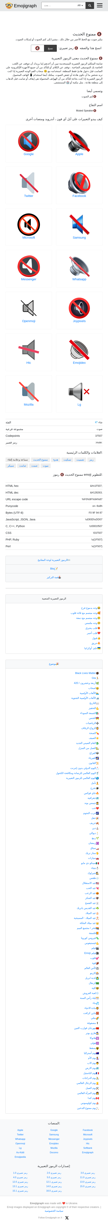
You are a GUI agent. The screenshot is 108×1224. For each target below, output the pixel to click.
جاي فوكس (91, 793)
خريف (94, 823)
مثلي (95, 1018)
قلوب (94, 958)
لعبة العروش (91, 993)
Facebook (79, 196)
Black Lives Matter (87, 673)
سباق (94, 848)
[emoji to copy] (37, 48)
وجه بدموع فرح (91, 608)
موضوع (54, 663)
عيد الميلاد (92, 913)
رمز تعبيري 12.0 (20, 1182)
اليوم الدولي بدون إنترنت (84, 768)
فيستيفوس (92, 943)
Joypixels (79, 321)
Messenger (28, 279)
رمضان (93, 843)
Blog (54, 568)
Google (29, 154)
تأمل (95, 783)
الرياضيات (92, 723)
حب (95, 808)
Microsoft (28, 237)
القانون (94, 763)
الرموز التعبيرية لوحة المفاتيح (54, 560)
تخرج (94, 788)
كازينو (94, 973)
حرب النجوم (91, 813)
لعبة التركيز (54, 577)
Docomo (54, 1152)
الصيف (94, 738)
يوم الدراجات (90, 1078)
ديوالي (94, 833)
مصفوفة (93, 1023)
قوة (95, 963)
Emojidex (79, 362)
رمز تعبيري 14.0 (54, 1186)
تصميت (80, 459)
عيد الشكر (92, 898)
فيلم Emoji (91, 953)
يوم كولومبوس (90, 1103)
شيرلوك (93, 873)
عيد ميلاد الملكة (89, 923)
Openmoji (28, 321)
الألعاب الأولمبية (89, 693)
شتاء (95, 868)
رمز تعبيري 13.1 (20, 1186)
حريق (96, 643)
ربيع (95, 838)
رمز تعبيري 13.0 (87, 1182)
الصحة (94, 733)
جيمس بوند (91, 803)
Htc (28, 362)
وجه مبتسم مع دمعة (88, 618)
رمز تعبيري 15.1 (20, 1191)
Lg (79, 404)
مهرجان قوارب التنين (86, 1028)
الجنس (94, 718)
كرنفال (94, 983)
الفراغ (94, 753)
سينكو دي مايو (90, 863)
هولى (94, 1043)
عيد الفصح (92, 903)
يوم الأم (93, 1058)
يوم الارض (92, 1068)
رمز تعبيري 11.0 (87, 1177)
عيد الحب (92, 888)
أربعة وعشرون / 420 (86, 683)
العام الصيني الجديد (87, 743)
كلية (95, 988)
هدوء (55, 459)
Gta (95, 678)
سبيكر (11, 465)
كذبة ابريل (92, 978)
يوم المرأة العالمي (88, 1093)
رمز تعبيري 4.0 (20, 1177)
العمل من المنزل (88, 748)
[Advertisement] (54, 20)
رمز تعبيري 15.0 (87, 1186)
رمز (91, 459)
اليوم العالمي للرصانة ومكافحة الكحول (77, 773)
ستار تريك (92, 853)
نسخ (50, 47)
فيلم (95, 948)
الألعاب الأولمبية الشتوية (85, 698)
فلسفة (94, 933)
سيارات (93, 858)
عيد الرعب (92, 893)
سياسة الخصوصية (54, 1210)
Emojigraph (25, 5)
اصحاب (93, 688)
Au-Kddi (20, 1152)
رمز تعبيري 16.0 (54, 1191)
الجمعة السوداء (89, 713)
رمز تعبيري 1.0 (20, 1173)
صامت (22, 465)
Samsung (79, 237)
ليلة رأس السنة (89, 998)
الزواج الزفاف (90, 728)
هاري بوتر (92, 1033)
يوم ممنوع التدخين (88, 1108)
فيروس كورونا (90, 938)
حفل (95, 818)
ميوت (46, 465)
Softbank (87, 1148)
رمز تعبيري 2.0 (54, 1173)
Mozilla (28, 404)
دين (95, 828)
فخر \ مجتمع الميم (88, 928)
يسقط (94, 1048)
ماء (96, 1003)
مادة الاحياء (92, 1008)
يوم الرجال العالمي (87, 1083)
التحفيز (94, 708)
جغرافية (93, 798)
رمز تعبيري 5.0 (54, 1177)
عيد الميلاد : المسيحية (86, 918)
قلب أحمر (94, 633)
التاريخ (94, 703)
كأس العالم (91, 968)
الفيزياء (94, 758)
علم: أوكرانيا (92, 648)
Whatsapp (79, 279)
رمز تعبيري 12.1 (54, 1182)
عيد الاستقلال (90, 883)
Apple (79, 154)
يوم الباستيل (91, 1073)
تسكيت (67, 459)
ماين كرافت (91, 1013)
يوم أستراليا (91, 1053)
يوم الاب (93, 1063)
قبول (96, 638)
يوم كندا (93, 1098)
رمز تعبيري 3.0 (88, 1173)
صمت (34, 465)
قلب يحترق (93, 628)
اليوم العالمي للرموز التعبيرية (82, 778)
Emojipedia (20, 1157)
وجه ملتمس (93, 623)
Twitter (28, 196)
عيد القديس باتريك (88, 908)
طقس (94, 878)
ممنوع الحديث (40, 459)
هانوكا (94, 1038)
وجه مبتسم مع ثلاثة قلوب (86, 613)
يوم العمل (92, 1088)
